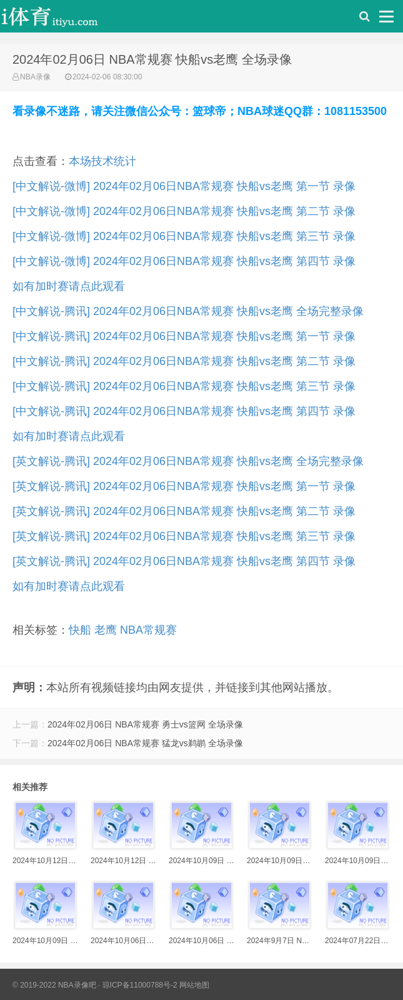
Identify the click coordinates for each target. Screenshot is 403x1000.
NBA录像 (35, 76)
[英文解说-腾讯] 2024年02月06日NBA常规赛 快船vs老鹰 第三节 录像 (184, 536)
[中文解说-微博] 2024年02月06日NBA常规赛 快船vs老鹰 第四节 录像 (184, 261)
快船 (80, 630)
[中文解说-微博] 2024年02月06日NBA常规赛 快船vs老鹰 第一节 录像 (184, 186)
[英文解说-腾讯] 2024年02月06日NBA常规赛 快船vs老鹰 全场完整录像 (188, 461)
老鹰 (105, 630)
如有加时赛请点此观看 (68, 286)
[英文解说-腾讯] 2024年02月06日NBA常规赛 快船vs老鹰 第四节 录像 (184, 561)
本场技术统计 (102, 161)
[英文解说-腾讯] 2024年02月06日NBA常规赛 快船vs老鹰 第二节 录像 (184, 511)
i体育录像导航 (62, 19)
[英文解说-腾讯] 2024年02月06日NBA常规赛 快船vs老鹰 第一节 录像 (184, 486)
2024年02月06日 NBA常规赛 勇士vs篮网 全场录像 (145, 724)
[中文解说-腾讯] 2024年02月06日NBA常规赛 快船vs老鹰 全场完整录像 (188, 311)
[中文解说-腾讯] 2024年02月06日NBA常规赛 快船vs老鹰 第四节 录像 (184, 411)
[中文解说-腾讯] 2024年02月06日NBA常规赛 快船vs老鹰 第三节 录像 (184, 386)
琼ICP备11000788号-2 (139, 985)
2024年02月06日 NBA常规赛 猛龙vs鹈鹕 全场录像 (145, 743)
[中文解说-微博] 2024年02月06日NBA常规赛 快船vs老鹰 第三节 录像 (184, 236)
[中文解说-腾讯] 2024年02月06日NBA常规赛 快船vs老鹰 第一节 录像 (184, 336)
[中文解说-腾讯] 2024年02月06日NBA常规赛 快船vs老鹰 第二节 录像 (184, 361)
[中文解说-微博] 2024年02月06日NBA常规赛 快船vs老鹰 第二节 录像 (184, 211)
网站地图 (194, 985)
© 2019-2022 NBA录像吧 (54, 985)
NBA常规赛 (148, 630)
